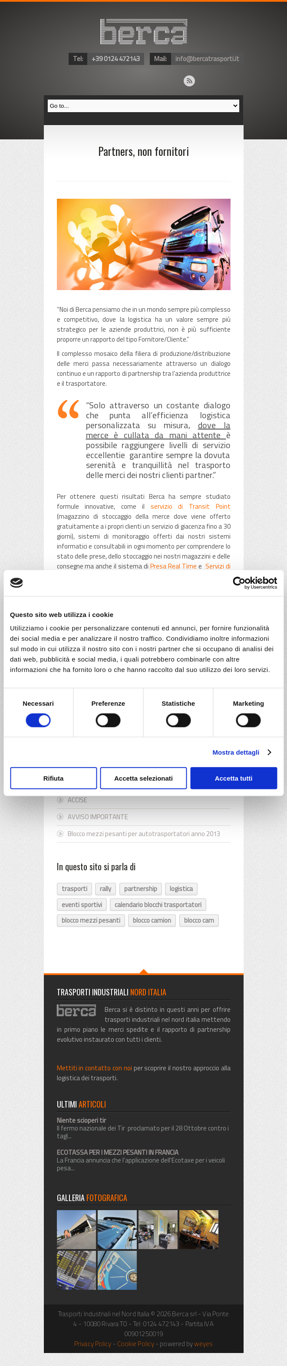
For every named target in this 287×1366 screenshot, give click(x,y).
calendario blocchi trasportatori (158, 905)
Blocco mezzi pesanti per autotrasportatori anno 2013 (144, 834)
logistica (181, 889)
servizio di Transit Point (191, 506)
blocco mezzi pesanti (91, 920)
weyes (203, 1344)
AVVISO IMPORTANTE (98, 817)
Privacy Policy (92, 1344)
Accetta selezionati (143, 778)
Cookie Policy (135, 1344)
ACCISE (77, 800)
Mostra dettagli (235, 752)
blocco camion (152, 920)
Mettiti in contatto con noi (94, 1068)
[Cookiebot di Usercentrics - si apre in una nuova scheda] (239, 582)
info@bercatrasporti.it (207, 59)
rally (105, 889)
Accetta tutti (234, 778)
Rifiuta (53, 778)
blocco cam (199, 920)
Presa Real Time (173, 566)
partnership (140, 889)
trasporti (74, 889)
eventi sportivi (82, 905)
